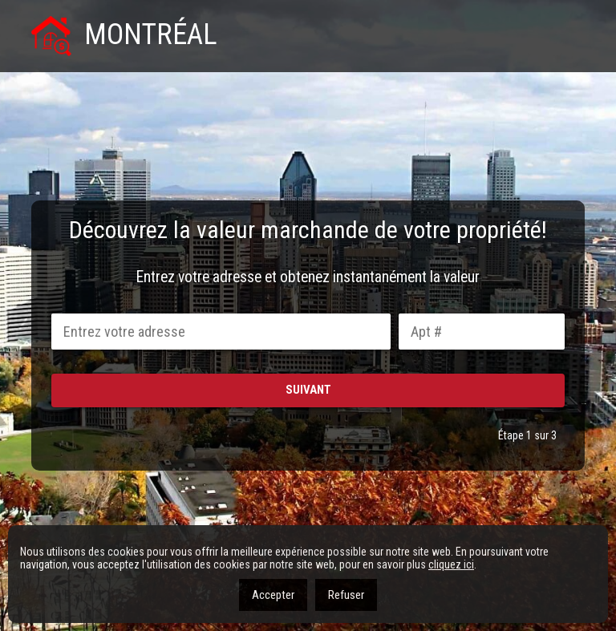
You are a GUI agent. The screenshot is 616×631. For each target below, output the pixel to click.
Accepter (273, 595)
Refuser (346, 595)
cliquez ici (451, 564)
